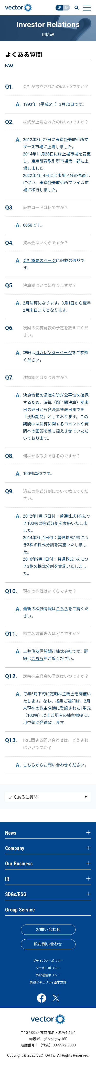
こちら (62, 608)
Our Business (19, 864)
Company (14, 848)
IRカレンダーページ (53, 352)
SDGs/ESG (15, 894)
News (10, 833)
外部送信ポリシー (48, 975)
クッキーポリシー (48, 968)
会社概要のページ (39, 260)
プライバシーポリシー (48, 961)
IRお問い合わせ (48, 944)
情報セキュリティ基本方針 (48, 982)
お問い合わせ (48, 929)
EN (66, 7)
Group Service (20, 910)
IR (7, 879)
